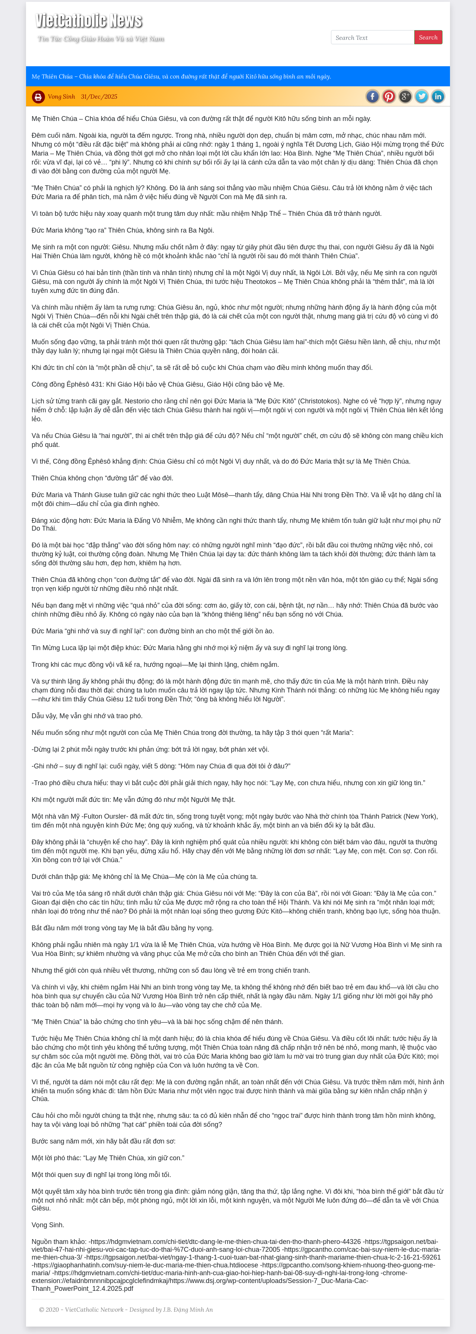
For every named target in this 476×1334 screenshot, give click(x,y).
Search (428, 37)
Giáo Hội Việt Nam (106, 56)
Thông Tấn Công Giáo (171, 56)
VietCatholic (228, 56)
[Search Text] (373, 37)
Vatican (60, 56)
